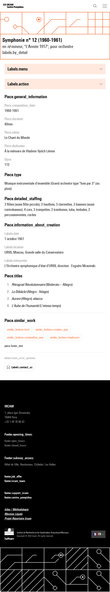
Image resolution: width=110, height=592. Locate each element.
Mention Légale (15, 514)
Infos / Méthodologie (18, 510)
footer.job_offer (15, 477)
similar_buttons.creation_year (51, 329)
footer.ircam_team (17, 481)
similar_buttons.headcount (64, 337)
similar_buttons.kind (18, 329)
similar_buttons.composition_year (25, 337)
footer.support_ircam (18, 493)
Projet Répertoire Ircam (20, 519)
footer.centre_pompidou (20, 498)
